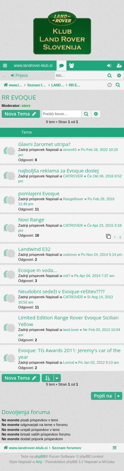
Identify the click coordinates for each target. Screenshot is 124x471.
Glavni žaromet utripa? (44, 144)
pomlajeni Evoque (39, 193)
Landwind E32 (34, 249)
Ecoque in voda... (37, 270)
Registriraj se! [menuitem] (120, 67)
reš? (66, 276)
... (4, 75)
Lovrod (68, 362)
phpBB (39, 456)
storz (26, 106)
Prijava (22, 75)
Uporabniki (72, 67)
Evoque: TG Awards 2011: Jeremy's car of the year (69, 353)
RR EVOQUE (19, 97)
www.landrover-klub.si (33, 65)
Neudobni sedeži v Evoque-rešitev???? (61, 291)
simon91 (70, 150)
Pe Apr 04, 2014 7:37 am (94, 276)
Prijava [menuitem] (110, 67)
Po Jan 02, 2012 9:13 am (98, 362)
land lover (71, 330)
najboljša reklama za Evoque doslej (58, 170)
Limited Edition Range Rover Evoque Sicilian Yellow (68, 320)
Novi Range (31, 219)
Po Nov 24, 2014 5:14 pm (101, 255)
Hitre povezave (6, 67)
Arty (39, 462)
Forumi (62, 67)
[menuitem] (118, 85)
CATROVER (73, 176)
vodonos (70, 255)
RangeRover (73, 199)
